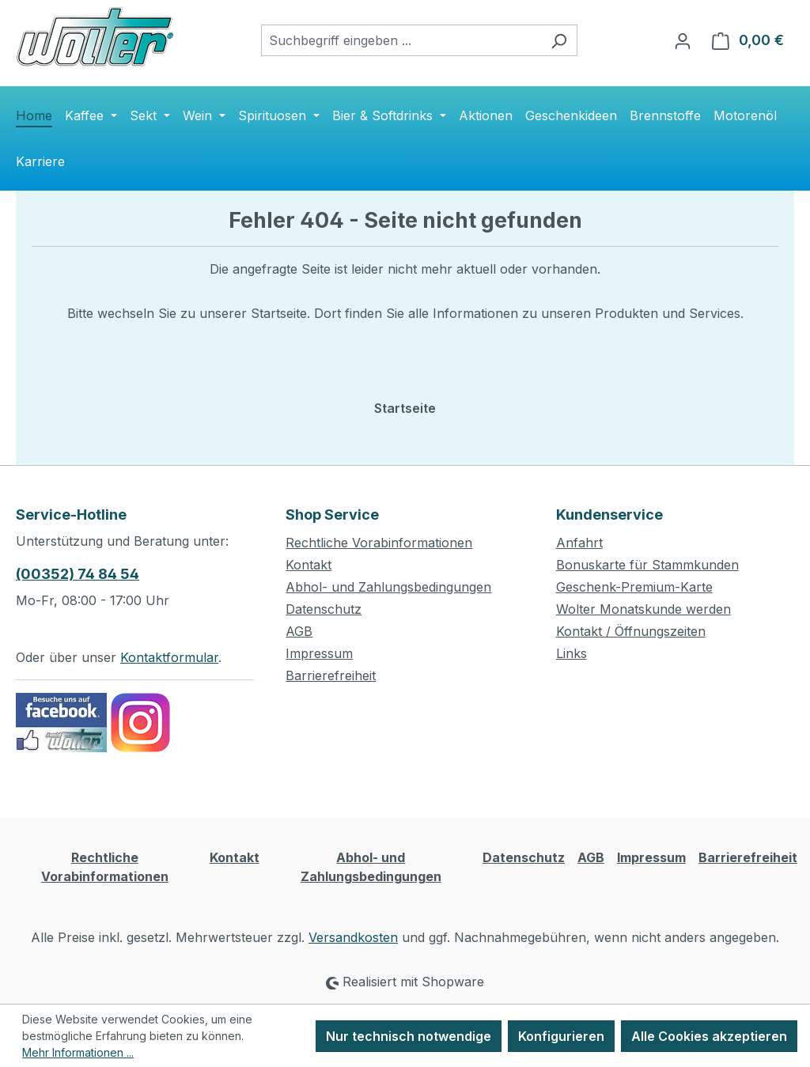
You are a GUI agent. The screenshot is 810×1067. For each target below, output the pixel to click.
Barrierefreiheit (331, 675)
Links (571, 653)
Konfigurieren (561, 1036)
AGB (299, 631)
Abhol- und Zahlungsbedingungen (388, 587)
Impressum (319, 653)
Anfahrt (579, 543)
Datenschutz (323, 609)
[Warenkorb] (748, 40)
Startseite (405, 408)
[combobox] (401, 40)
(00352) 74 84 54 (77, 574)
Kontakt (308, 565)
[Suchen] (558, 40)
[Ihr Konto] (683, 40)
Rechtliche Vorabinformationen (379, 543)
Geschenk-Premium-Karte (634, 587)
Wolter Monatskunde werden (643, 609)
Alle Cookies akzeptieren (709, 1036)
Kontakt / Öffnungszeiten (631, 631)
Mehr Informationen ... (78, 1052)
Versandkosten (353, 937)
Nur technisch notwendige (408, 1036)
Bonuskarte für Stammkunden (647, 565)
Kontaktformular (169, 657)
